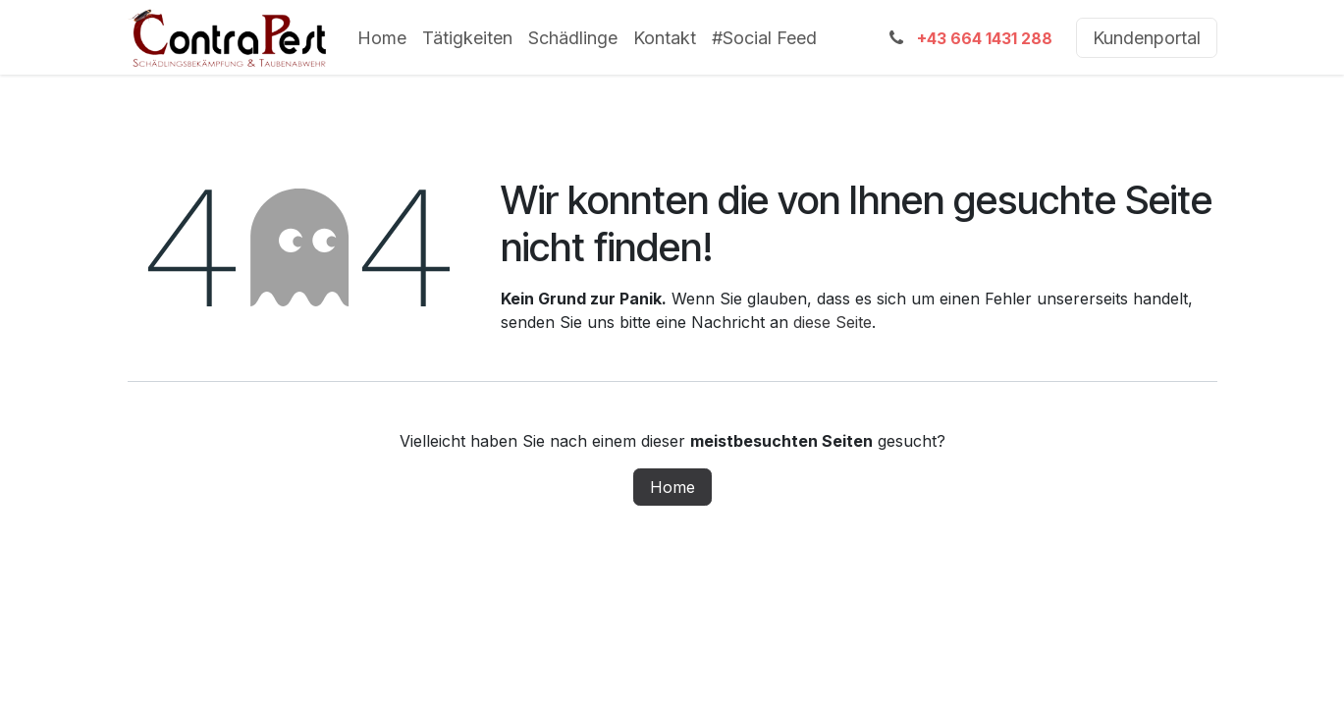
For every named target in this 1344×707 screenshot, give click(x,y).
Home (672, 487)
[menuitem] (381, 38)
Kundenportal (1147, 37)
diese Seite (832, 322)
